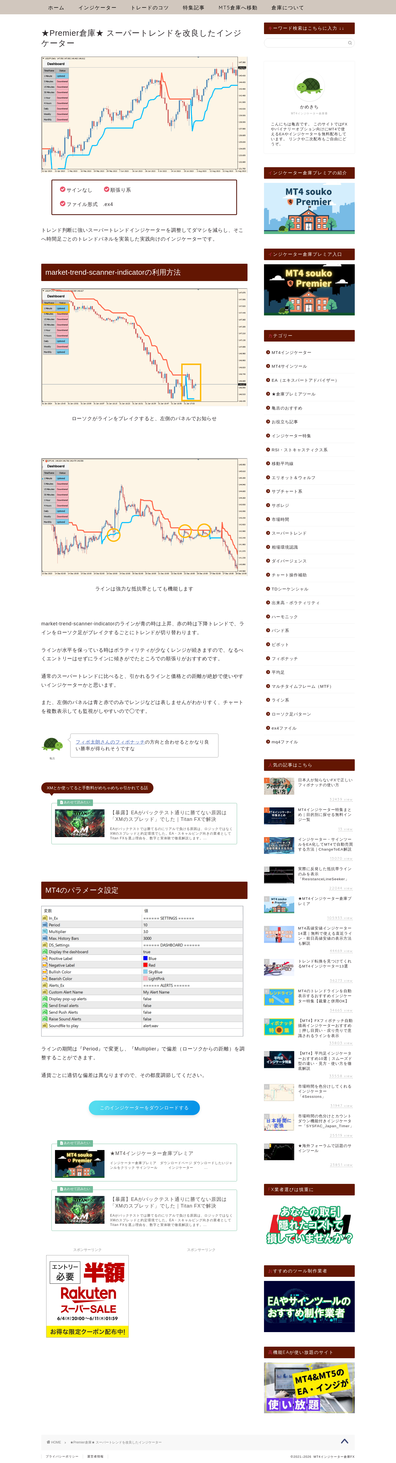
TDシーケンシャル (290, 589)
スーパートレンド (289, 533)
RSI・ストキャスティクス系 (300, 449)
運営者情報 (95, 1456)
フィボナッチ (285, 658)
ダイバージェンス (289, 561)
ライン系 (280, 700)
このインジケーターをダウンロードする (144, 1113)
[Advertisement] (201, 1303)
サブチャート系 (287, 491)
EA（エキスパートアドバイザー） (305, 380)
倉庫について (287, 7)
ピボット (280, 644)
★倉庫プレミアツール (294, 394)
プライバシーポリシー (62, 1456)
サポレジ (280, 505)
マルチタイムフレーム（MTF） (303, 686)
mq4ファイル (285, 741)
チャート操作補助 (289, 575)
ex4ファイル (284, 728)
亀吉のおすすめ (287, 408)
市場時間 (280, 519)
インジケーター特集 (291, 435)
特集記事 (194, 7)
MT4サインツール (289, 366)
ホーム (56, 7)
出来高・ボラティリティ (296, 602)
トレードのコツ (150, 7)
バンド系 (280, 630)
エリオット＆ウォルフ (294, 477)
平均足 (278, 672)
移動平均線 (283, 463)
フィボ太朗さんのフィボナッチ (110, 742)
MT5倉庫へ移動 (238, 7)
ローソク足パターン (291, 714)
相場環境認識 (285, 547)
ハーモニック (285, 616)
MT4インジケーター (292, 352)
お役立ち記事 (285, 421)
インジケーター (97, 7)
